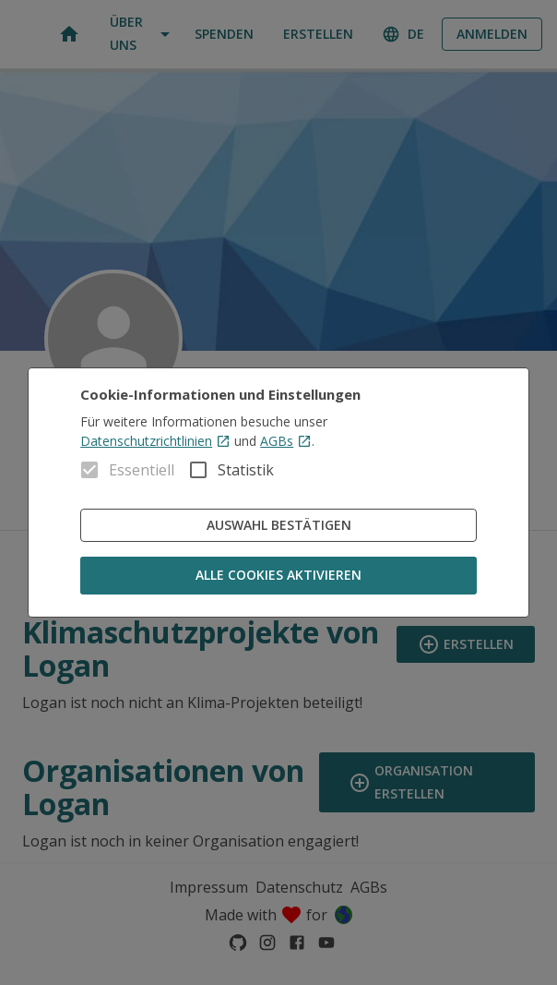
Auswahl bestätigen (278, 526)
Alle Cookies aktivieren (278, 576)
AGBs (286, 441)
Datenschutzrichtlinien (155, 441)
